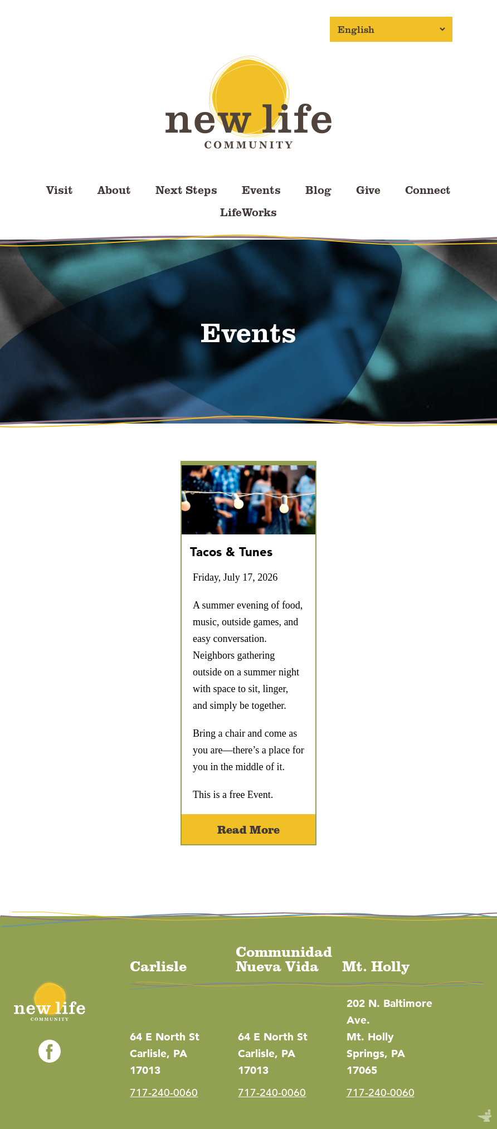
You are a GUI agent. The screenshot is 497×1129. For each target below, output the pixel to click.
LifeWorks (248, 212)
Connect (428, 189)
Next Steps (186, 189)
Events (261, 189)
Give (368, 189)
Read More (248, 829)
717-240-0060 (164, 1092)
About (114, 189)
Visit (59, 189)
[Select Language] (391, 29)
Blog (318, 189)
